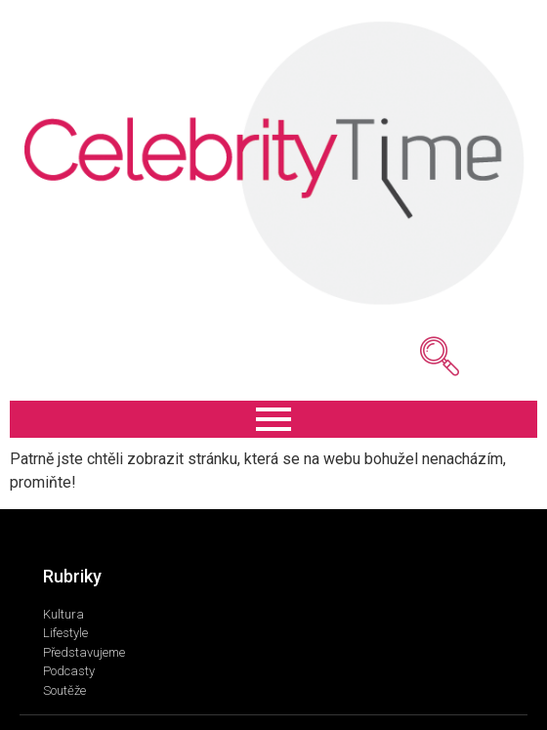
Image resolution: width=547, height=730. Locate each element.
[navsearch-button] (410, 356)
